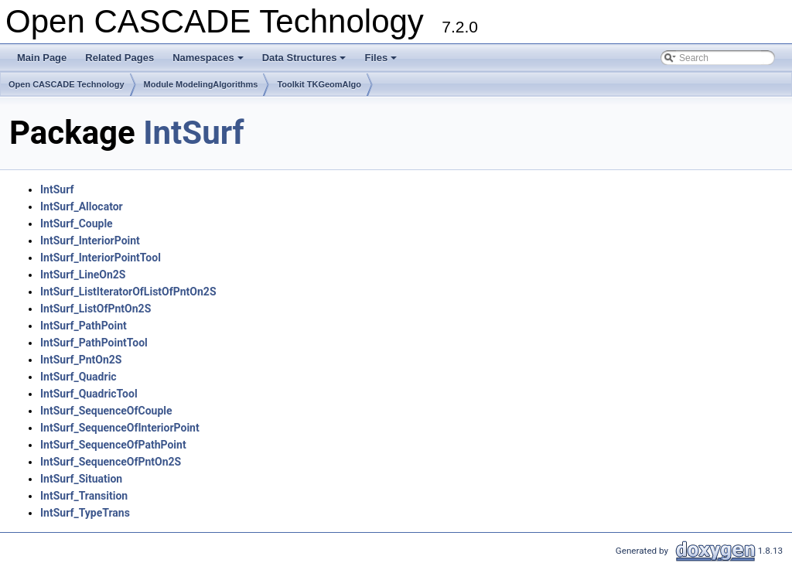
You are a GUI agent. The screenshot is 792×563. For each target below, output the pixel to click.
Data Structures (305, 62)
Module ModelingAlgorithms (201, 84)
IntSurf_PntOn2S (80, 359)
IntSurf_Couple (76, 223)
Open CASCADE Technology (67, 84)
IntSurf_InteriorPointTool (100, 257)
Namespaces (209, 62)
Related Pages (119, 57)
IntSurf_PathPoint (83, 325)
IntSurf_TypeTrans (85, 513)
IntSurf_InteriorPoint (90, 240)
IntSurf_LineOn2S (82, 274)
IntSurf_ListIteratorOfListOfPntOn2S (128, 291)
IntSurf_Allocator (81, 206)
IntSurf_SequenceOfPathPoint (113, 444)
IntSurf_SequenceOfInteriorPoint (120, 427)
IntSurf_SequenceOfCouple (106, 410)
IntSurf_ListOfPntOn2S (95, 308)
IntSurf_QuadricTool (89, 393)
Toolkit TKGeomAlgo (319, 84)
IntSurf (193, 133)
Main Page (42, 57)
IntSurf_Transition (84, 496)
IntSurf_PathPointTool (94, 342)
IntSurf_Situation (81, 479)
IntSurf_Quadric (78, 376)
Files (381, 62)
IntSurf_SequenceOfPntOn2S (110, 462)
